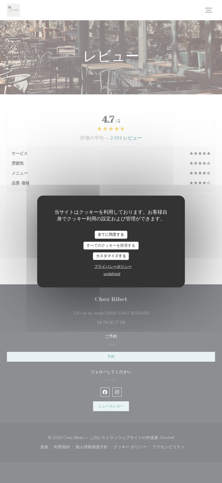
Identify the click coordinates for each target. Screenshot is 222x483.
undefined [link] (111, 273)
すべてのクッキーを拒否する (110, 245)
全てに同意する (111, 234)
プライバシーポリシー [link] (113, 266)
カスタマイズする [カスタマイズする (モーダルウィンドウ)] (111, 256)
